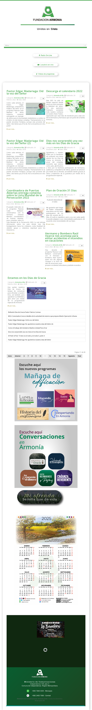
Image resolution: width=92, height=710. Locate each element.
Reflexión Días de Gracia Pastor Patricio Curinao (24, 312)
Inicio (10, 356)
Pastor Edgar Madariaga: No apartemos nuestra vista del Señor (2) (30, 324)
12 (50, 356)
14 (59, 356)
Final (79, 356)
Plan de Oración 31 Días (61, 190)
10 (40, 356)
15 (64, 356)
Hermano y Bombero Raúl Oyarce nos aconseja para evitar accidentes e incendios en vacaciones (64, 237)
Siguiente (71, 356)
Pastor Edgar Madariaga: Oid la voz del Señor (25, 92)
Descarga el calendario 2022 (64, 91)
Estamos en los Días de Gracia (27, 278)
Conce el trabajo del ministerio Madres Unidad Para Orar (27, 328)
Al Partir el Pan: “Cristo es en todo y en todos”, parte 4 (26, 336)
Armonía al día (19, 98)
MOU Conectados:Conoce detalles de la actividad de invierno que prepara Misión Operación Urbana (42, 316)
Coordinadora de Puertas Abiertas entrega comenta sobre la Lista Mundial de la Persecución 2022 (24, 194)
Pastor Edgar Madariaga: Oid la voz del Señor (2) (25, 142)
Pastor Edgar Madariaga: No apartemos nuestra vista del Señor (29, 340)
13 (55, 356)
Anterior (18, 356)
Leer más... (11, 129)
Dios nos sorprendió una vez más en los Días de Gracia (64, 142)
